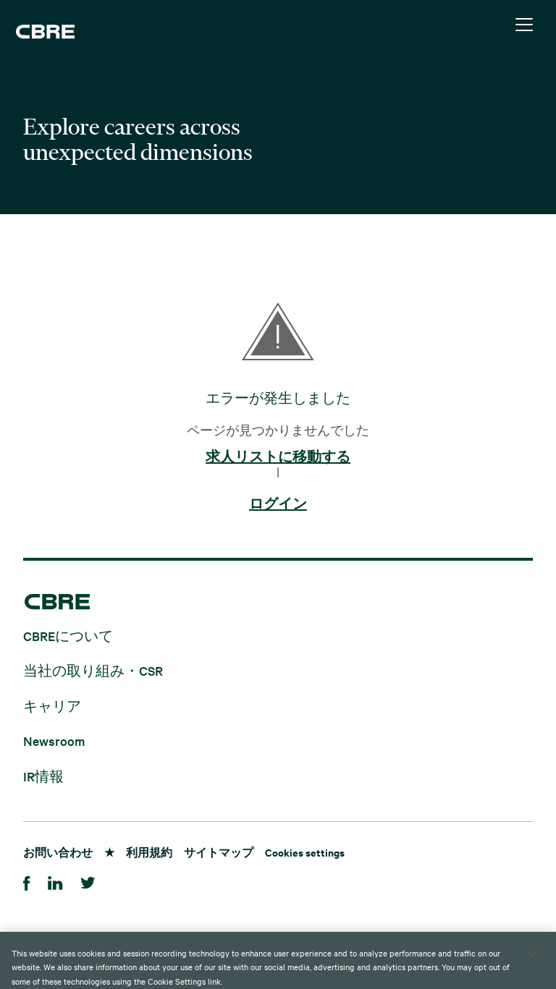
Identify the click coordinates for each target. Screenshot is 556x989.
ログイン (278, 504)
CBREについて (68, 635)
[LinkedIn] (55, 881)
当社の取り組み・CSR (93, 670)
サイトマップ (218, 851)
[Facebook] (26, 881)
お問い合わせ (58, 851)
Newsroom (54, 740)
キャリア (52, 705)
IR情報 (43, 775)
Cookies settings (305, 851)
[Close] (533, 969)
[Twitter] (88, 881)
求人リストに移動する (278, 457)
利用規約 (149, 851)
